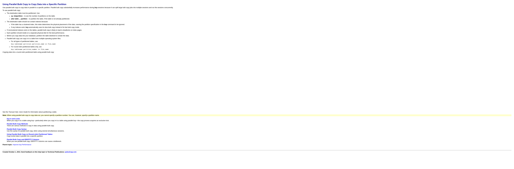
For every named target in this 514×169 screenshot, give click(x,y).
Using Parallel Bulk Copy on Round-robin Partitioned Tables (29, 135)
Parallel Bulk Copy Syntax (17, 130)
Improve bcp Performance (22, 145)
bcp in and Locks (13, 119)
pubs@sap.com (70, 153)
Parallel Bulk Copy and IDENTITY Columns (23, 140)
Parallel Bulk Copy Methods (17, 125)
